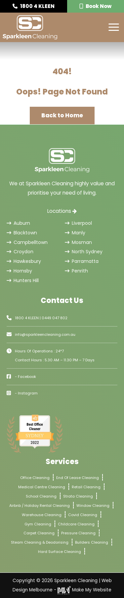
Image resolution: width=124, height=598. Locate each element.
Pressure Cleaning (78, 533)
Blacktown (22, 232)
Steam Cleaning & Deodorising (39, 542)
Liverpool (78, 223)
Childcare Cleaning (76, 524)
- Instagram (26, 393)
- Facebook (25, 376)
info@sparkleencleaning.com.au (45, 334)
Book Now (95, 6)
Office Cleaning (35, 477)
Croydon (20, 251)
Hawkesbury (24, 261)
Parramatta (82, 261)
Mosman (78, 242)
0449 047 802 (54, 318)
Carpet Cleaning (39, 533)
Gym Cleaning (37, 524)
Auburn (18, 223)
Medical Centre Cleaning (41, 487)
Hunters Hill (23, 280)
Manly (75, 232)
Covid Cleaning (82, 514)
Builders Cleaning (91, 542)
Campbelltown (27, 242)
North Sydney (84, 251)
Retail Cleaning (86, 487)
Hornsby (19, 271)
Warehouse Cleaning (42, 514)
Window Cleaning (92, 505)
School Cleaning (41, 496)
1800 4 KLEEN (34, 6)
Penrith (76, 271)
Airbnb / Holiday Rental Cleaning (39, 505)
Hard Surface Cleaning (59, 551)
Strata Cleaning (78, 496)
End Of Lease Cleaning (77, 477)
